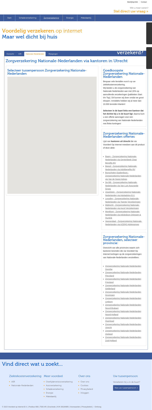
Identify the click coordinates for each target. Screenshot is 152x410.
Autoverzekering (53, 385)
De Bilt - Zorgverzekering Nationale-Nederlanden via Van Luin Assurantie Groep (121, 185)
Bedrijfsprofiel (132, 2)
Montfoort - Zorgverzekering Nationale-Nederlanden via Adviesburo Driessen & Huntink (123, 214)
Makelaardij (86, 18)
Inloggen (85, 393)
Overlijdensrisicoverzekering (59, 382)
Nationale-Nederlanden (35, 54)
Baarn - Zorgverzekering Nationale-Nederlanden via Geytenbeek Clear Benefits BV (121, 159)
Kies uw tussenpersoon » (126, 388)
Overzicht (10, 54)
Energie (70, 18)
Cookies (84, 385)
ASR (19, 54)
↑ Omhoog (97, 407)
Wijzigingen (53, 54)
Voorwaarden (75, 407)
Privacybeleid (87, 389)
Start (9, 18)
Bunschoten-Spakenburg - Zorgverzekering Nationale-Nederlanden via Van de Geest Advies (123, 176)
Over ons (85, 382)
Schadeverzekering (27, 18)
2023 (6, 407)
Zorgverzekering (51, 18)
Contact (144, 2)
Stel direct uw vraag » (131, 11)
